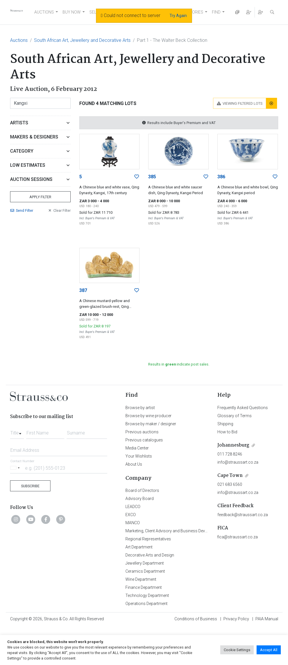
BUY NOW (72, 12)
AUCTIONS (44, 12)
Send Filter (21, 210)
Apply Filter (40, 197)
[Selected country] (15, 467)
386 (221, 176)
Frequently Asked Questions (242, 407)
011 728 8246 (229, 454)
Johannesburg (233, 445)
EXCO (130, 514)
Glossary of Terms (234, 415)
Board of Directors (142, 490)
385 (152, 176)
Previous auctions (142, 432)
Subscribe (30, 486)
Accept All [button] (268, 650)
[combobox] (17, 431)
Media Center (137, 448)
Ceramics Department (145, 571)
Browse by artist (140, 407)
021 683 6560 (229, 484)
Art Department (139, 547)
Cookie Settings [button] (237, 650)
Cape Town (230, 475)
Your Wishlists (138, 456)
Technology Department (147, 595)
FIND (216, 12)
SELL (93, 12)
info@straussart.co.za (237, 462)
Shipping (225, 424)
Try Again (178, 15)
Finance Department (143, 587)
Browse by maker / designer (150, 424)
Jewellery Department (144, 563)
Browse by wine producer (148, 415)
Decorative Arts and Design (149, 555)
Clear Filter (59, 210)
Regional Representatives (148, 539)
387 (83, 290)
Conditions (195, 619)
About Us (133, 464)
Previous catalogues (144, 440)
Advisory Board (139, 498)
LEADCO (132, 506)
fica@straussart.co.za (237, 537)
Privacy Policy (236, 619)
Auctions (19, 40)
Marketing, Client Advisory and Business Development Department (184, 531)
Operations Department (146, 603)
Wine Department (140, 579)
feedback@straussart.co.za (242, 514)
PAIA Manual (266, 619)
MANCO (132, 522)
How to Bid (227, 432)
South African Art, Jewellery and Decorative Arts (82, 40)
